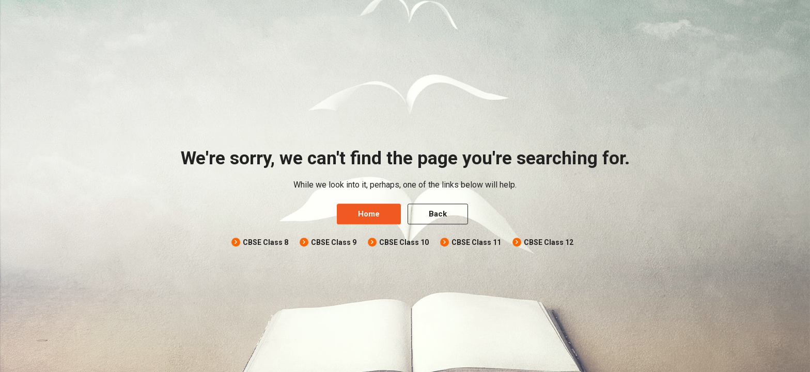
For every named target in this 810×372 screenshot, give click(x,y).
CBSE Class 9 (333, 243)
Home (369, 214)
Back (438, 214)
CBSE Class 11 (476, 243)
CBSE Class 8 (265, 243)
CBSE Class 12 (548, 243)
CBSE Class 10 (404, 243)
